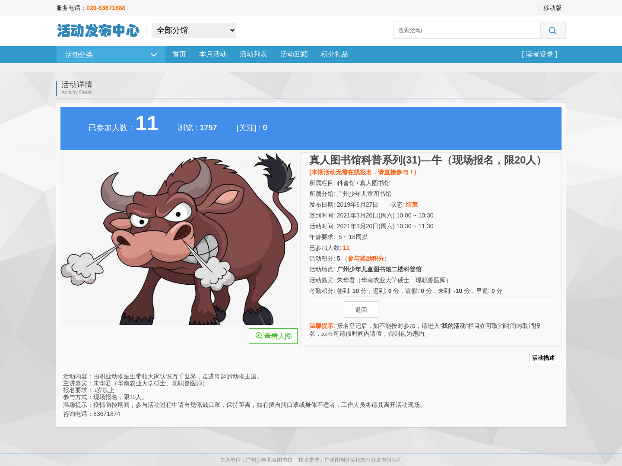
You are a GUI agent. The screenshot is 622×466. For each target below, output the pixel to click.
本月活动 (213, 54)
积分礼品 (335, 54)
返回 (361, 309)
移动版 (552, 8)
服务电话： (90, 8)
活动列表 (253, 54)
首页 (179, 54)
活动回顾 (294, 54)
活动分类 (111, 54)
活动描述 (543, 358)
